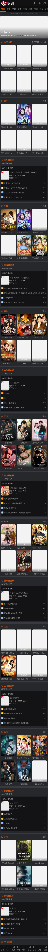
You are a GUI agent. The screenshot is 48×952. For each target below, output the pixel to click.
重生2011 (24, 94)
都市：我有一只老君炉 (39, 548)
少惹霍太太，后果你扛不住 (24, 468)
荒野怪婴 (8, 784)
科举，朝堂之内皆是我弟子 (39, 679)
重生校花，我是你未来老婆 (39, 127)
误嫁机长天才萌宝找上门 (24, 68)
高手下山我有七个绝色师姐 (39, 363)
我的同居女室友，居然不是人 (8, 337)
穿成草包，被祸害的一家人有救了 (8, 94)
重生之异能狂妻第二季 (24, 232)
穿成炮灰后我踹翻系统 (8, 258)
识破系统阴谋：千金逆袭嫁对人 (24, 574)
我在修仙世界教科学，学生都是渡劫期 (39, 653)
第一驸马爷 (8, 68)
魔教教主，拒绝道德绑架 (8, 679)
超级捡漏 (8, 574)
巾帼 (24, 363)
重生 (8, 9)
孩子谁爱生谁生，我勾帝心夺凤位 (39, 94)
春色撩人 (24, 443)
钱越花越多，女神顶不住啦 (24, 548)
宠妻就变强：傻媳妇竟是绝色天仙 (8, 363)
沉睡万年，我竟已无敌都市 (39, 337)
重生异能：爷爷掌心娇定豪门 (24, 153)
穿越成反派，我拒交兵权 (39, 68)
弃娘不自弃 (39, 863)
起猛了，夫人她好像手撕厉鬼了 (24, 758)
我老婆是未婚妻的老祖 (24, 679)
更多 (44, 101)
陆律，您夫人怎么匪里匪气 (8, 548)
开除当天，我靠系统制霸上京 (39, 443)
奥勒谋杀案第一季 (24, 889)
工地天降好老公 (8, 863)
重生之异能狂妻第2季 (24, 127)
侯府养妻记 (23, 653)
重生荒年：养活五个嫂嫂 (39, 153)
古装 (36, 9)
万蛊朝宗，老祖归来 (39, 258)
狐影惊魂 (24, 784)
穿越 (14, 9)
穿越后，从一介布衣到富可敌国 (39, 232)
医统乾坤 (8, 758)
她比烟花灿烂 (39, 468)
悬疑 (41, 9)
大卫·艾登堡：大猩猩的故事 (24, 863)
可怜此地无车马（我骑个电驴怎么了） (8, 889)
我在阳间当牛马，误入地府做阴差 (39, 758)
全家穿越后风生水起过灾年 (24, 258)
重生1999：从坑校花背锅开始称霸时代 (8, 153)
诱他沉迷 (8, 443)
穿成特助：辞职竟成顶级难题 (24, 337)
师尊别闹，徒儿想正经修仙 (8, 653)
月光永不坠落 (39, 889)
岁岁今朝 (8, 468)
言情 (25, 9)
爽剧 (19, 9)
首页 (3, 9)
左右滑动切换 (6, 163)
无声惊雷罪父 (39, 574)
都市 (30, 9)
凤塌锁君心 (39, 784)
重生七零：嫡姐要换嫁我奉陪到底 (8, 127)
